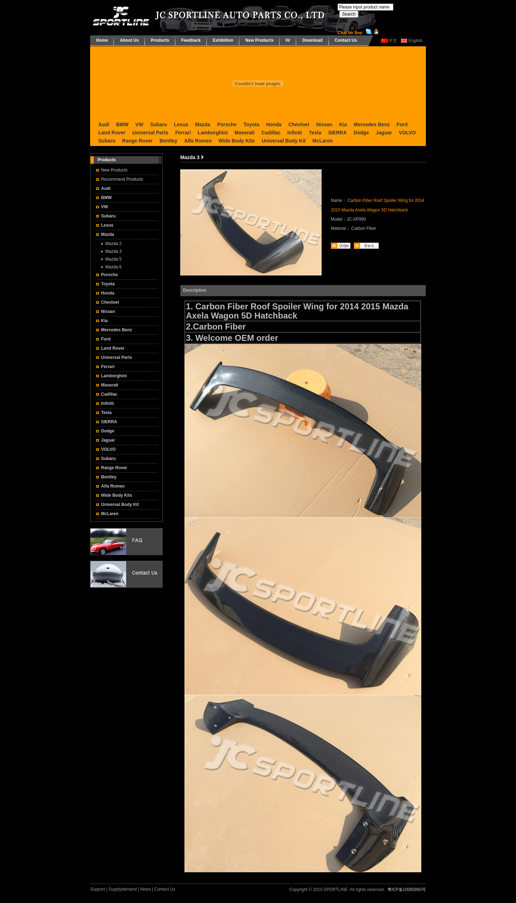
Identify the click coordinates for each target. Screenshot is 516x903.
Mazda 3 (113, 251)
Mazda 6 (113, 266)
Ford (402, 124)
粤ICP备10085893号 (406, 889)
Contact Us (346, 40)
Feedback (191, 40)
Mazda (202, 124)
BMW (122, 124)
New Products (259, 40)
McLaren (322, 141)
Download (312, 40)
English (415, 40)
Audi (103, 124)
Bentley (168, 141)
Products (160, 40)
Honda (274, 124)
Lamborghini (213, 132)
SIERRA (337, 132)
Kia (343, 124)
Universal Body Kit (283, 141)
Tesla (315, 132)
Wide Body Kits (236, 141)
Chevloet (298, 124)
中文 (393, 40)
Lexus (181, 124)
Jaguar (384, 132)
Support (97, 889)
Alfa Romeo (198, 141)
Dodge (361, 132)
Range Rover (137, 141)
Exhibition (223, 40)
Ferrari (183, 132)
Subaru (158, 124)
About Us (129, 40)
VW (139, 124)
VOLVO (407, 132)
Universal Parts (150, 132)
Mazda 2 (113, 243)
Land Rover (111, 132)
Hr (288, 40)
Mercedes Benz (372, 124)
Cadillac (271, 132)
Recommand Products (122, 179)
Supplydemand (123, 889)
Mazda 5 (113, 259)
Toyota (251, 124)
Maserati (244, 132)
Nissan (324, 124)
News (145, 889)
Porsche (226, 124)
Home (102, 40)
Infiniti (294, 132)
